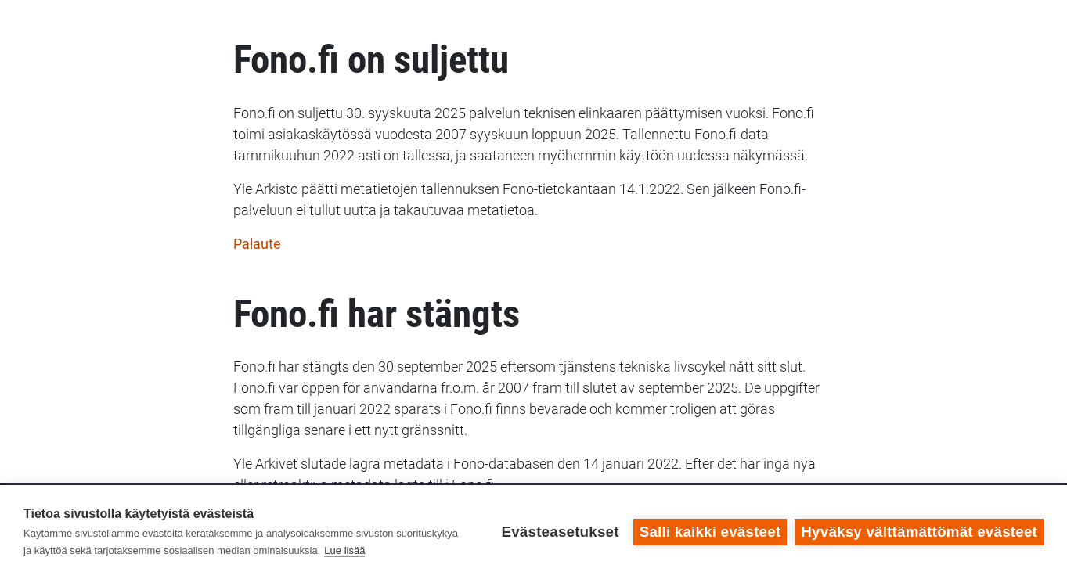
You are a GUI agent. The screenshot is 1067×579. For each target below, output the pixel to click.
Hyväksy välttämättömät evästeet (919, 531)
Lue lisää (344, 550)
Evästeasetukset (559, 531)
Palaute (257, 244)
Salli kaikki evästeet (710, 531)
